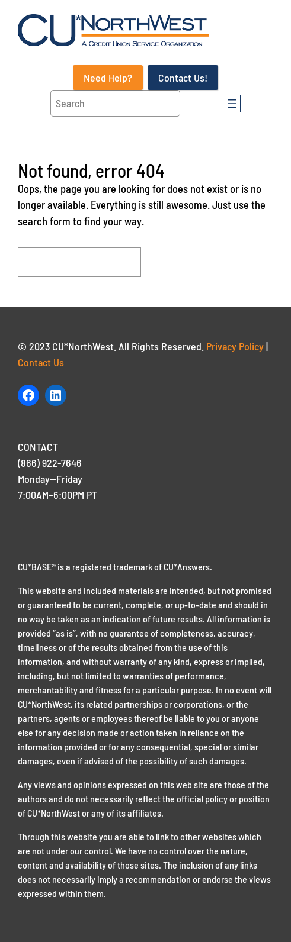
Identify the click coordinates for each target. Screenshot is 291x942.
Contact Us (41, 362)
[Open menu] (232, 103)
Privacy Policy (235, 346)
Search (178, 261)
